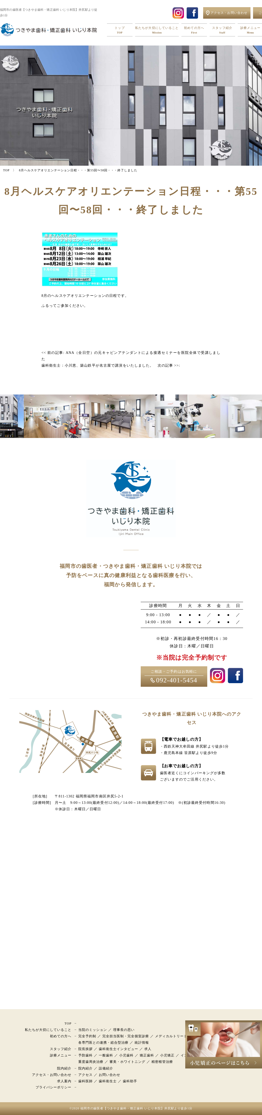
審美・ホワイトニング (127, 1062)
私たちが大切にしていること (157, 30)
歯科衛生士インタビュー (118, 1049)
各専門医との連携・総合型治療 (103, 1042)
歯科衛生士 (108, 1081)
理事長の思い (124, 1030)
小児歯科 (126, 1055)
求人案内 (64, 1081)
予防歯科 (85, 1055)
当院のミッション (92, 1030)
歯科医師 (85, 1081)
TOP (67, 1023)
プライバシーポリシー (53, 1087)
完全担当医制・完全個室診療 (125, 1036)
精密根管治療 (162, 1062)
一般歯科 (106, 1055)
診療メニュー (60, 1055)
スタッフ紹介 (222, 30)
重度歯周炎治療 (90, 1062)
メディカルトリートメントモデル (182, 1036)
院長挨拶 (85, 1049)
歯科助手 (130, 1081)
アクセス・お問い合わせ (51, 1075)
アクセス (85, 1075)
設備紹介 (106, 1068)
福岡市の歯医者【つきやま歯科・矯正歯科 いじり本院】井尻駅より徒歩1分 (136, 1108)
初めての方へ (194, 30)
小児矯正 (167, 1055)
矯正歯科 (147, 1055)
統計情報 (142, 1042)
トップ (120, 30)
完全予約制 (87, 1036)
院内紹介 (64, 1068)
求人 (147, 1049)
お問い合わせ (109, 1075)
